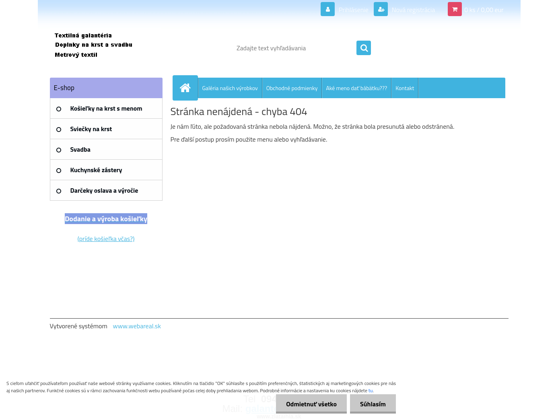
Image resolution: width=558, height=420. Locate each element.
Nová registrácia (412, 9)
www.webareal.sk (137, 326)
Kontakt (404, 88)
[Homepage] (188, 88)
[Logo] (105, 48)
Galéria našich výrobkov (230, 88)
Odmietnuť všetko (311, 404)
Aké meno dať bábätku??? (356, 88)
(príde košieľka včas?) (106, 238)
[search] (363, 48)
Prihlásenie (353, 9)
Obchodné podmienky (292, 88)
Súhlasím (373, 404)
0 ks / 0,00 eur (483, 9)
